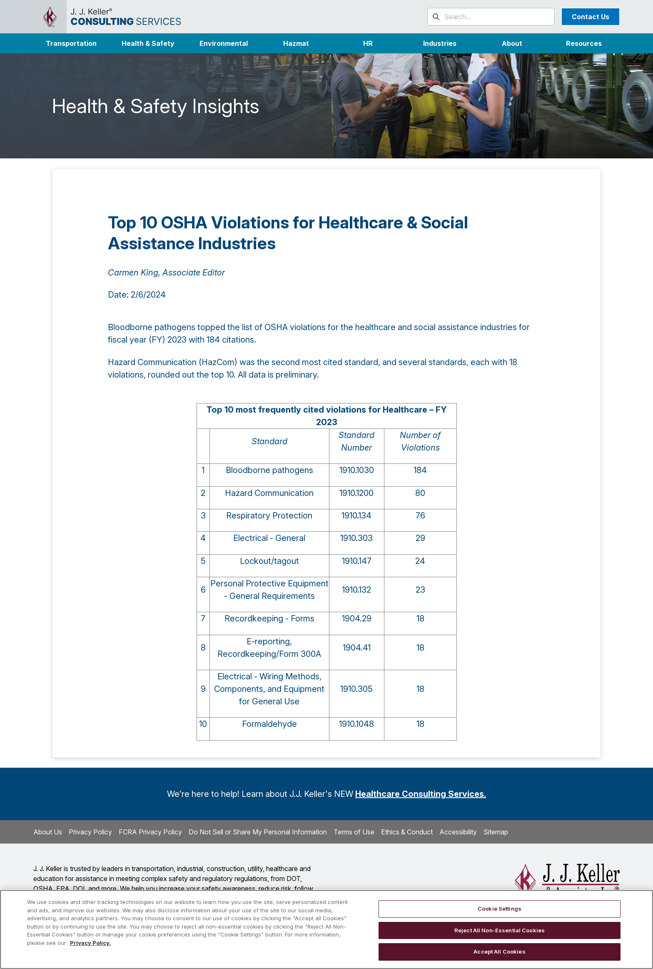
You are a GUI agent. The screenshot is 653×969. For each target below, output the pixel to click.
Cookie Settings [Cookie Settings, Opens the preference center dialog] (499, 908)
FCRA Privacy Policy (150, 832)
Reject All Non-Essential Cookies (499, 930)
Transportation (71, 43)
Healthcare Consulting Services (419, 794)
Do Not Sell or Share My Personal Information (258, 832)
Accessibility (458, 832)
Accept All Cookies (499, 951)
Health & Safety (148, 43)
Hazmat (296, 43)
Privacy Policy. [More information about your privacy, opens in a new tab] (90, 942)
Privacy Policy (90, 832)
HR (368, 43)
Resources (584, 43)
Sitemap (496, 832)
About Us (47, 832)
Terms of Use (354, 832)
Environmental (223, 43)
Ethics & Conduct (407, 832)
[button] (440, 43)
